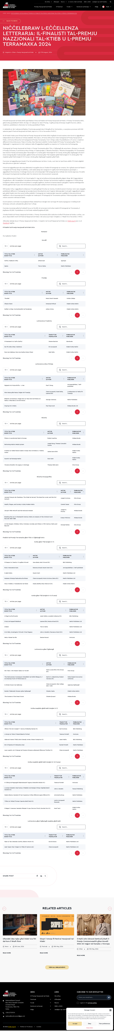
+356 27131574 (10, 1013)
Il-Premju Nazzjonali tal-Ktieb (39, 996)
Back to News (10, 21)
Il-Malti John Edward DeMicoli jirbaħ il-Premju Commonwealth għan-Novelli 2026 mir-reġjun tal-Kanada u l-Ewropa (93, 942)
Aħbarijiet (56, 1)
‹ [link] (71, 272)
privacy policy (92, 1003)
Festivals (33, 1000)
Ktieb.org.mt (12, 1027)
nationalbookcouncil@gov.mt (15, 1016)
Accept (75, 1023)
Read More (7, 953)
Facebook (6, 223)
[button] (110, 1010)
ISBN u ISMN (87, 1)
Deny (89, 1023)
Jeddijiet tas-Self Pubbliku (99, 1)
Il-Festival (59, 6)
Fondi (68, 6)
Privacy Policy (89, 1027)
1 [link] (77, 272)
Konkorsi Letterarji (83, 6)
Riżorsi (63, 1)
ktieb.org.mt (72, 221)
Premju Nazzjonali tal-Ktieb (43, 6)
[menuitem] (106, 7)
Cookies (38, 1027)
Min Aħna (47, 1)
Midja (96, 6)
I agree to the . (88, 1003)
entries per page (15, 246)
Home (4, 13)
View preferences (104, 1023)
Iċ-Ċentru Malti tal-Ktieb (75, 1)
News (8, 13)
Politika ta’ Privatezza (26, 1027)
